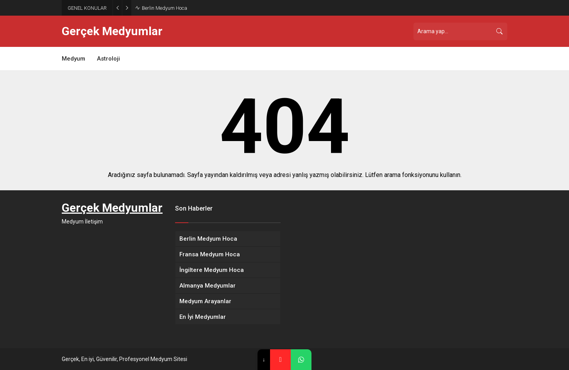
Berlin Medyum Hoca (164, 8)
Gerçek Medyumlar (112, 31)
